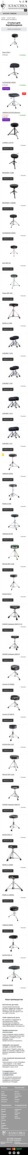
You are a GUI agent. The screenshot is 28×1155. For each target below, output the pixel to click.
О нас (2, 1091)
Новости (3, 1097)
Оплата (17, 1091)
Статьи (17, 1101)
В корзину (6, 88)
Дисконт (3, 1109)
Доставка (17, 1094)
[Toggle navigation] (3, 1)
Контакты (4, 1101)
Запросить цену (8, 148)
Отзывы (17, 1099)
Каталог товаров (9, 13)
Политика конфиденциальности (20, 1142)
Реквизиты (4, 1099)
